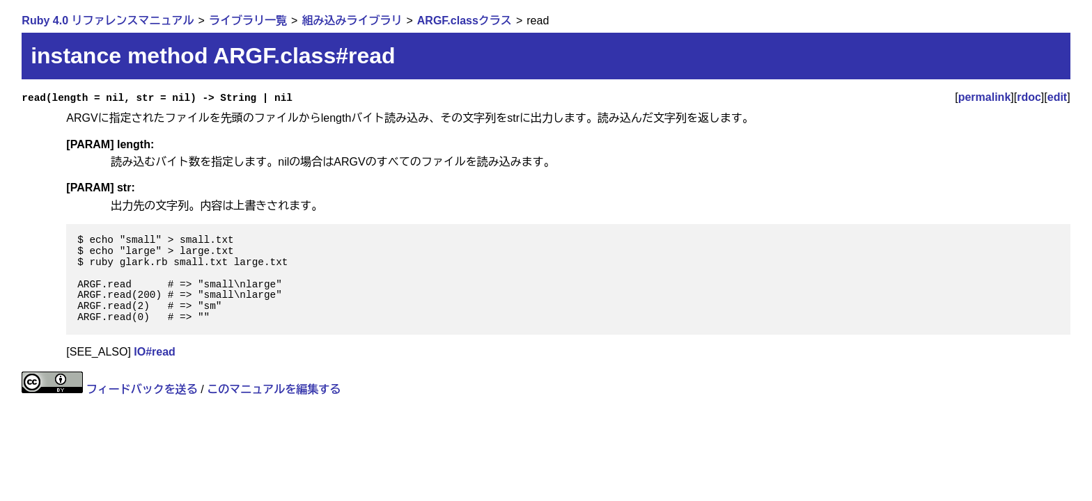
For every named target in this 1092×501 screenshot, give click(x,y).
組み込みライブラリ (352, 20)
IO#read (155, 352)
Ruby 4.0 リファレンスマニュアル (108, 20)
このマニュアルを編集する (274, 389)
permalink (984, 97)
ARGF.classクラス (464, 20)
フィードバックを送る (142, 389)
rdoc (1029, 97)
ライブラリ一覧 (248, 20)
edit (1057, 97)
